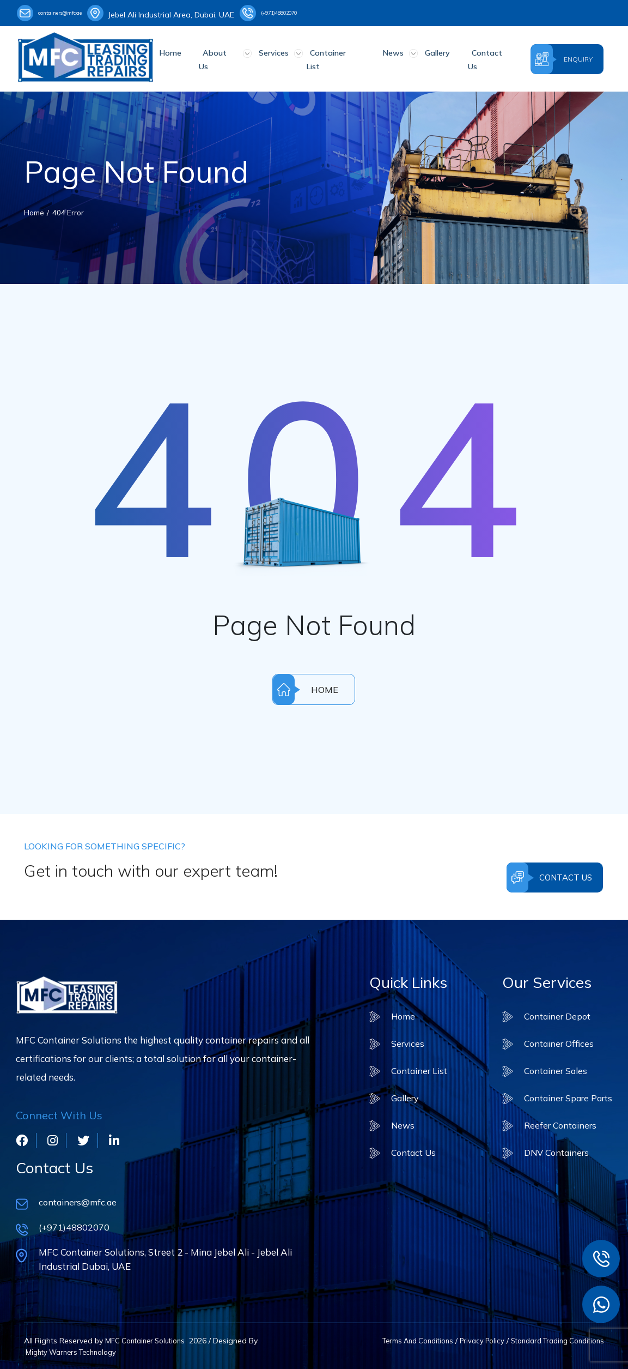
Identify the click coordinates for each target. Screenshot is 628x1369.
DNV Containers (551, 1150)
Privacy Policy (468, 1339)
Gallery (425, 57)
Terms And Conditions (398, 1339)
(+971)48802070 (304, 13)
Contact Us (475, 57)
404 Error (73, 208)
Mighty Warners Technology (75, 1351)
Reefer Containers (555, 1122)
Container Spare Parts (564, 1095)
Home (185, 57)
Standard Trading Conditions (551, 1339)
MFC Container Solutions (148, 1339)
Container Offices (553, 1040)
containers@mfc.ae (62, 13)
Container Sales (550, 1067)
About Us (229, 57)
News (386, 57)
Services (277, 57)
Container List (334, 57)
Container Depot (552, 1012)
